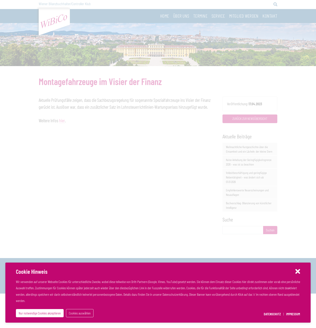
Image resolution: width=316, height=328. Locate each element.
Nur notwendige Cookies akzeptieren (40, 313)
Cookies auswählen (80, 313)
